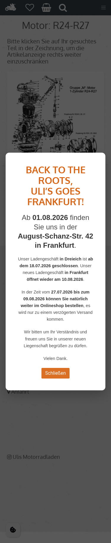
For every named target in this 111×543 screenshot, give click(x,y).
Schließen (55, 373)
